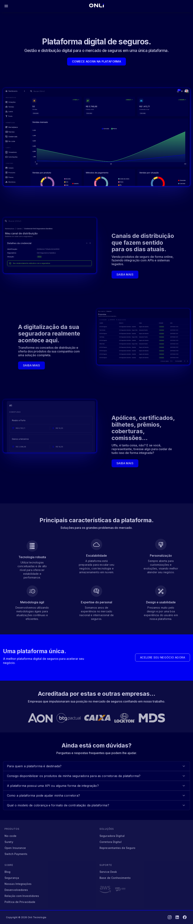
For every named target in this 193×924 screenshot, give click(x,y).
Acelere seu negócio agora (162, 657)
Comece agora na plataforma (96, 61)
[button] (96, 766)
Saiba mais (125, 275)
